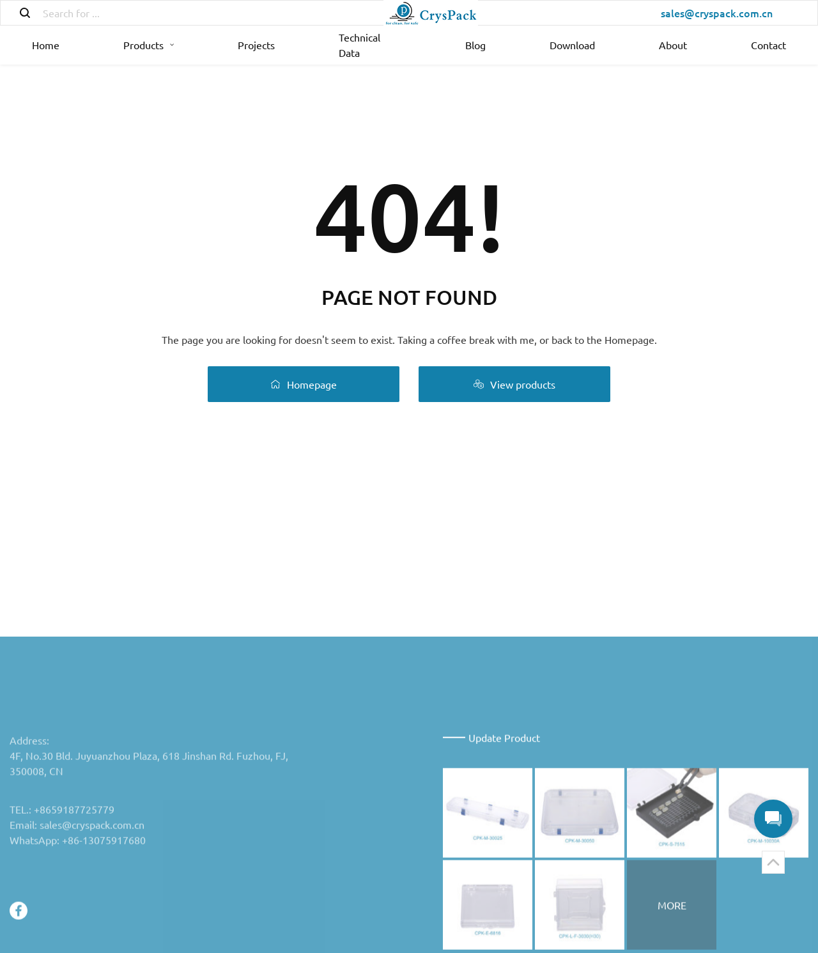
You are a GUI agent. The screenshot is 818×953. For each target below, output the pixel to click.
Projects (256, 44)
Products (148, 44)
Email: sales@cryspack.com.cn (77, 896)
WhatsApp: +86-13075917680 (78, 911)
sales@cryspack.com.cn (717, 13)
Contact (768, 44)
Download (572, 44)
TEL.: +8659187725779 (62, 880)
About (673, 44)
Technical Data (359, 45)
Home (45, 44)
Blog (475, 44)
